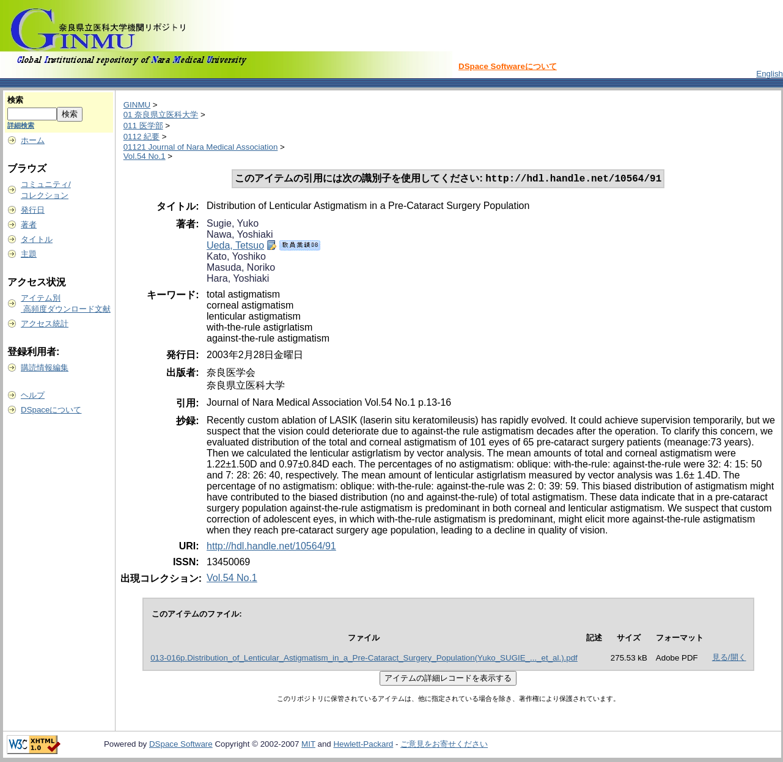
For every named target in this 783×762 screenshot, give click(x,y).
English (769, 73)
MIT (308, 745)
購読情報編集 (44, 367)
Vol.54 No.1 (144, 156)
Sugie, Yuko (233, 224)
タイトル (37, 239)
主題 (29, 253)
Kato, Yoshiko (236, 257)
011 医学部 (143, 125)
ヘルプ (33, 395)
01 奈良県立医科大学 (161, 114)
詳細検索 (20, 125)
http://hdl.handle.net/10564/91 (271, 547)
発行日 (33, 209)
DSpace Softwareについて (507, 66)
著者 (29, 224)
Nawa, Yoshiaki (240, 235)
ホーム (33, 140)
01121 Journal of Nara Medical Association (200, 147)
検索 (15, 99)
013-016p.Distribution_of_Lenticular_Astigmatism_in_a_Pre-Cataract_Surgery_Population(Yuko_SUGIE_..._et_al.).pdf (364, 659)
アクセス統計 (44, 323)
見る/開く (729, 658)
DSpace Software (181, 745)
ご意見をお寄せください (444, 745)
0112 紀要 (141, 136)
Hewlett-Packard (363, 745)
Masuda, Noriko (241, 268)
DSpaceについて (51, 409)
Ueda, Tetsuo (235, 246)
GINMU (136, 104)
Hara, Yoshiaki (238, 279)
